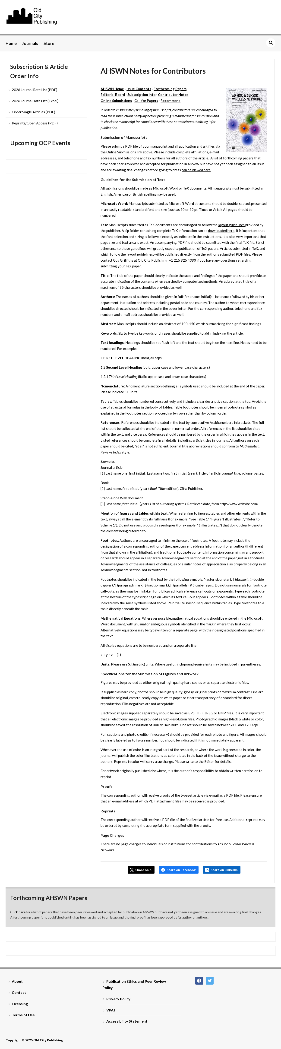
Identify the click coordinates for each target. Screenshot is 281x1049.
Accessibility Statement (126, 1021)
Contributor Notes (173, 94)
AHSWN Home (112, 89)
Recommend (170, 100)
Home (11, 43)
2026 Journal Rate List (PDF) (34, 89)
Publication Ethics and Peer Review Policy (134, 984)
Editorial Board (113, 94)
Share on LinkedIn (224, 870)
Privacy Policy (118, 999)
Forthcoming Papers (170, 89)
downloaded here (221, 230)
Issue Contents (138, 89)
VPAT (111, 1010)
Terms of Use (23, 1015)
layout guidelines (231, 225)
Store (49, 43)
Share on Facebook (181, 870)
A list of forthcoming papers (231, 158)
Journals (30, 43)
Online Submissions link (124, 152)
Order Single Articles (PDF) (33, 112)
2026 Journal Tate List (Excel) (35, 100)
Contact (19, 992)
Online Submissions (116, 100)
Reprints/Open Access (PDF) (35, 123)
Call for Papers (146, 100)
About (17, 981)
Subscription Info (141, 94)
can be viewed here (196, 170)
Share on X (143, 870)
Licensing (20, 1003)
